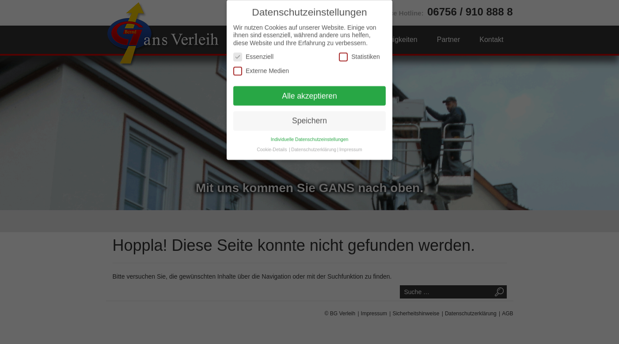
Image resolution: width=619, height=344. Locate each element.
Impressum (350, 141)
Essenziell (253, 48)
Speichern (309, 112)
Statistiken (359, 48)
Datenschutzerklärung (313, 141)
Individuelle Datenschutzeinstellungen (310, 130)
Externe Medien (261, 62)
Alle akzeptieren (309, 87)
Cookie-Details (272, 141)
